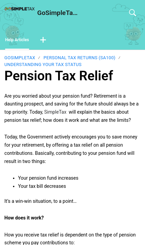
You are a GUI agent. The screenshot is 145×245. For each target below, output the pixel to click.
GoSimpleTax (19, 57)
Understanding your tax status (43, 64)
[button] (43, 40)
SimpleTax (55, 112)
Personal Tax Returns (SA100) (79, 57)
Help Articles (17, 39)
